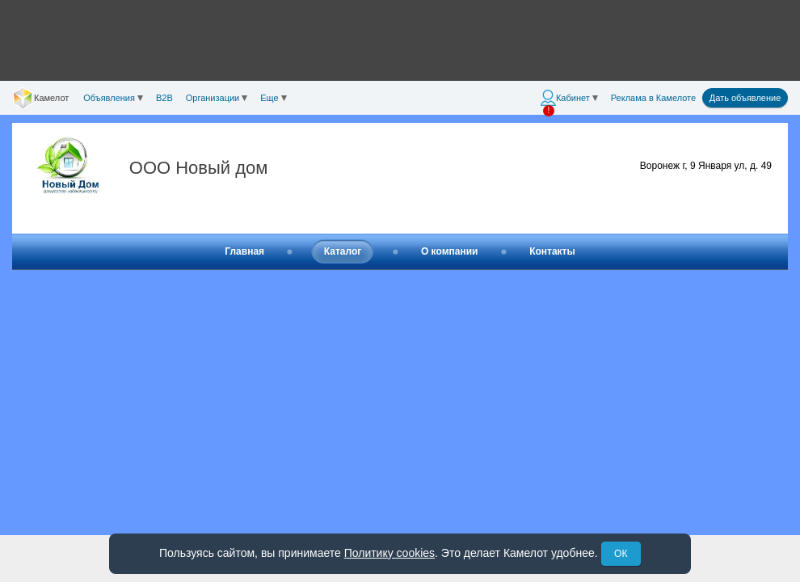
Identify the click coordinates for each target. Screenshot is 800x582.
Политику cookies (389, 552)
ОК (620, 553)
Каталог (343, 251)
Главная (244, 251)
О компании (449, 251)
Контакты (552, 251)
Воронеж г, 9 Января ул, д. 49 (706, 165)
